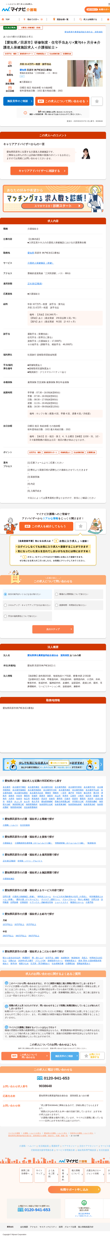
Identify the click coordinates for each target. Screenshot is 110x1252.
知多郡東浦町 (60, 804)
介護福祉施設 (8, 879)
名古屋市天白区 (36, 793)
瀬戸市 (71, 793)
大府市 (11, 798)
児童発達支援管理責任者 (42, 1150)
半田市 (79, 793)
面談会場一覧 (60, 19)
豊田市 (27, 796)
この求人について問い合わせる (61, 101)
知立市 (27, 798)
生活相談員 (43, 1146)
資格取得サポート (55, 960)
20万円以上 (20, 924)
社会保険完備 (57, 963)
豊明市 (60, 798)
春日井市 (87, 793)
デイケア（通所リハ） (51, 899)
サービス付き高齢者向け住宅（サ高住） (70, 896)
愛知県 (23, 70)
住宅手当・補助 (52, 958)
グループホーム (69, 899)
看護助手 (55, 1146)
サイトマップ (39, 1172)
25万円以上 (31, 924)
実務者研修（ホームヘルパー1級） (70, 843)
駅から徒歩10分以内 (11, 958)
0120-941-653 (53, 1078)
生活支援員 (25, 825)
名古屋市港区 (64, 790)
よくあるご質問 (51, 1173)
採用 (61, 1227)
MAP (22, 76)
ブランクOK (40, 960)
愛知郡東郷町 (47, 801)
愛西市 (83, 798)
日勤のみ (12, 960)
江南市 (73, 796)
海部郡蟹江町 (18, 804)
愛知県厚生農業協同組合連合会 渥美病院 (84, 32)
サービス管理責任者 (65, 1150)
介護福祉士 (7, 843)
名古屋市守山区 (92, 790)
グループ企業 (70, 1227)
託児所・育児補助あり (40, 963)
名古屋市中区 (89, 787)
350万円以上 (33, 936)
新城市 (96, 796)
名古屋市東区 (33, 787)
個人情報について (76, 1172)
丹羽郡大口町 (78, 801)
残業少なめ (24, 963)
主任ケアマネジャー (88, 1146)
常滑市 (65, 796)
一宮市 (63, 793)
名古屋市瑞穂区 (19, 790)
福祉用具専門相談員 (87, 1150)
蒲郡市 (50, 796)
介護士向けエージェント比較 (93, 1172)
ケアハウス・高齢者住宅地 (41, 902)
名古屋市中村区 (75, 787)
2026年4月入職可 (25, 960)
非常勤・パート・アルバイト (30, 861)
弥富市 (9, 801)
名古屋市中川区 (50, 790)
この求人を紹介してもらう (45, 526)
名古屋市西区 (60, 787)
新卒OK (13, 963)
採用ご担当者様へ (25, 1172)
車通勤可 (26, 958)
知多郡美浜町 (89, 804)
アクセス (34, 1227)
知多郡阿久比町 (46, 804)
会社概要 (24, 1227)
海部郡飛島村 (31, 804)
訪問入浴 (95, 899)
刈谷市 (19, 796)
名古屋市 (6, 787)
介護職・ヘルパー (10, 825)
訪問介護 (6, 896)
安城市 (34, 796)
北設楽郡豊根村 (30, 807)
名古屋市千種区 (19, 787)
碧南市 (11, 796)
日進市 (67, 798)
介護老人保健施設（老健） (41, 263)
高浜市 (44, 798)
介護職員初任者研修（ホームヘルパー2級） (34, 843)
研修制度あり (70, 960)
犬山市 (58, 796)
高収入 (85, 958)
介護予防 (89, 902)
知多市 (19, 798)
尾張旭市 (35, 798)
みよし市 (18, 801)
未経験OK (65, 958)
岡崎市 (56, 793)
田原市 (75, 798)
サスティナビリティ (48, 1227)
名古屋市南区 (78, 790)
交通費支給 (70, 963)
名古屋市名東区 (21, 793)
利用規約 (63, 1175)
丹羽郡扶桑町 (91, 801)
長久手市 (35, 801)
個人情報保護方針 (85, 1227)
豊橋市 (48, 793)
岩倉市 (52, 798)
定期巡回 (24, 902)
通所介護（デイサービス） (27, 899)
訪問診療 (14, 902)
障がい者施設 (83, 899)
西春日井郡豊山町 (62, 801)
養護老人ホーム (77, 902)
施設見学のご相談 (17, 101)
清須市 (90, 798)
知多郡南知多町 (75, 804)
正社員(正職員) (35, 283)
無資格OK (91, 843)
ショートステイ (61, 902)
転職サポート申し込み (74, 1189)
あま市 (27, 801)
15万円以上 (8, 924)
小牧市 (81, 796)
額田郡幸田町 (16, 807)
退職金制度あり (83, 963)
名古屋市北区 (47, 787)
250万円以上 (8, 936)
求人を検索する (88, 19)
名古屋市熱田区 (34, 790)
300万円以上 (21, 936)
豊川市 (96, 793)
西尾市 (42, 796)
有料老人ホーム (44, 896)
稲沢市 (88, 796)
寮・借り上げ (38, 958)
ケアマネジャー (69, 1146)
